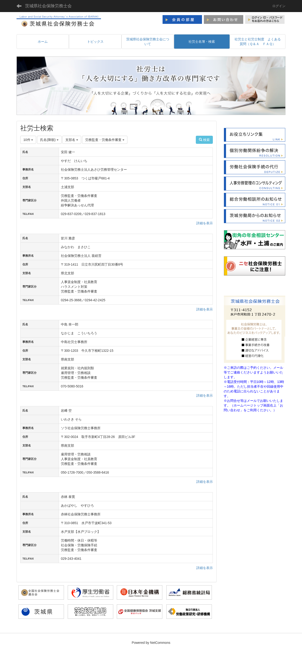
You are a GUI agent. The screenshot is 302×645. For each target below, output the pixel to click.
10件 (28, 140)
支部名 (71, 140)
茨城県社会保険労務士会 (48, 6)
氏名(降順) (49, 140)
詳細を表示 (204, 223)
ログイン (278, 6)
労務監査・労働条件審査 (104, 140)
